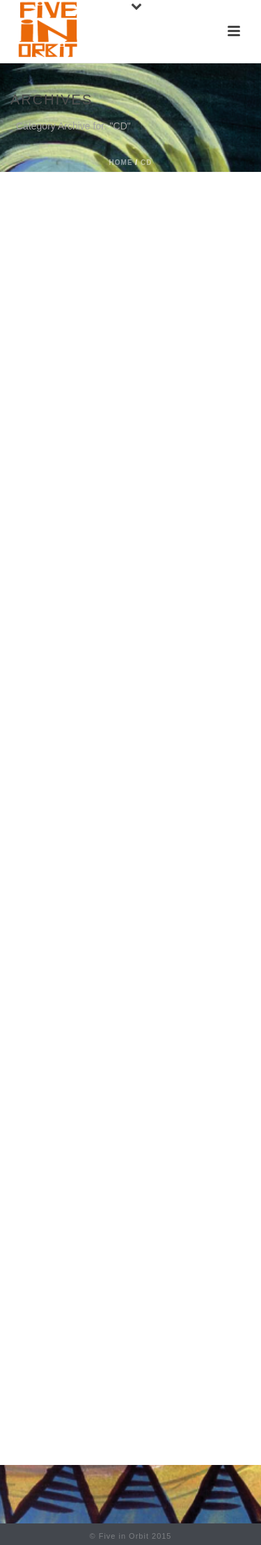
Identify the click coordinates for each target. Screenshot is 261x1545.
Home (121, 162)
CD (146, 162)
